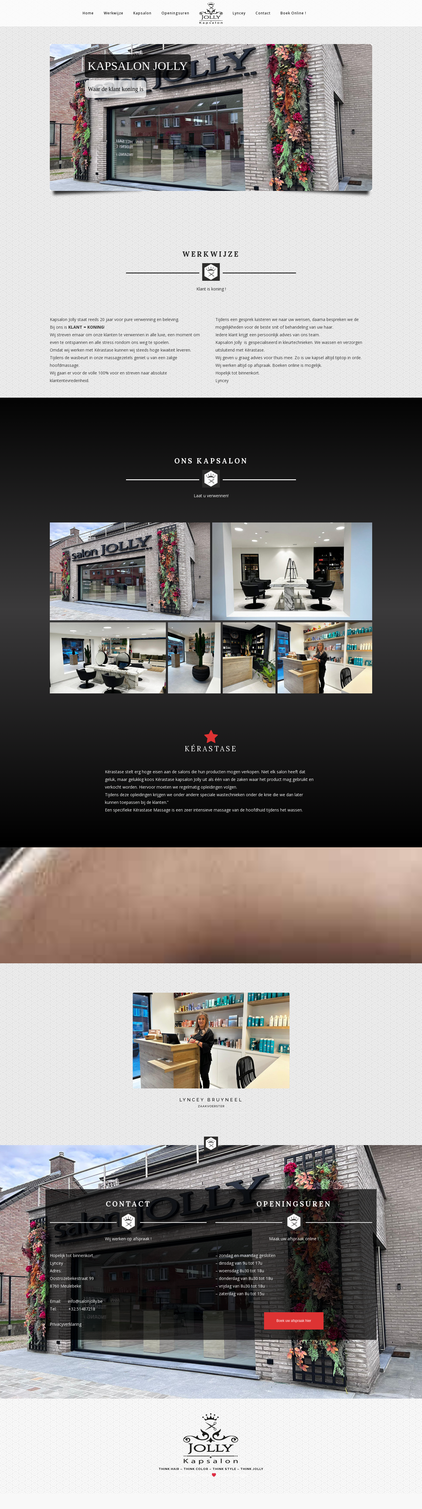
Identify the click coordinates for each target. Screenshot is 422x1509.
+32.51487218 (81, 1309)
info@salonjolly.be (85, 1301)
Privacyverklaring (65, 1324)
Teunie (204, 1475)
